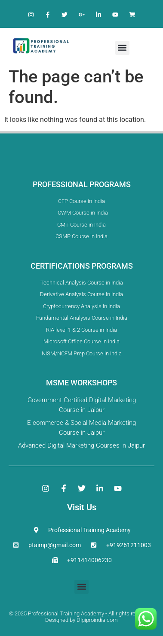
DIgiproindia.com (97, 620)
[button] (122, 48)
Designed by (60, 620)
